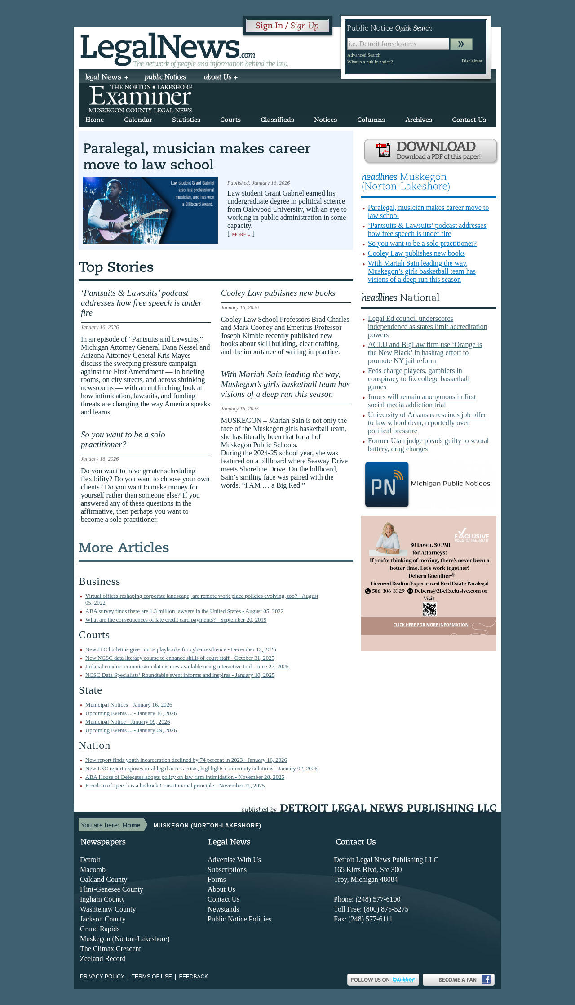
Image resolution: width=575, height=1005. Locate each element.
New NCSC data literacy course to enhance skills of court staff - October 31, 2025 (179, 658)
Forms (217, 879)
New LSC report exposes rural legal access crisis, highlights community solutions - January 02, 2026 (201, 768)
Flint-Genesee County (111, 889)
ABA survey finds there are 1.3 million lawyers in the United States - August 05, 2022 (184, 611)
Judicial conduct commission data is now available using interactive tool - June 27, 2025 (187, 666)
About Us (221, 889)
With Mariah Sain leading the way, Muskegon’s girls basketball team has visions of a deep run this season (422, 271)
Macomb (93, 869)
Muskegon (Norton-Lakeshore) (125, 939)
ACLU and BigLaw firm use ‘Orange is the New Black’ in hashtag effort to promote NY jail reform (425, 353)
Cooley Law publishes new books (416, 253)
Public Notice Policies (239, 919)
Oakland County (103, 879)
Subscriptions (227, 869)
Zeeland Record (103, 958)
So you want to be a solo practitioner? (422, 243)
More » (240, 234)
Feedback (193, 977)
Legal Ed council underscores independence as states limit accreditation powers (427, 326)
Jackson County (103, 919)
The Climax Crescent (110, 948)
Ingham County (102, 899)
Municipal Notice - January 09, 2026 (127, 722)
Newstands (223, 909)
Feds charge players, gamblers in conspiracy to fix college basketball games (419, 379)
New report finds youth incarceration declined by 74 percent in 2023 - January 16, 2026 (186, 760)
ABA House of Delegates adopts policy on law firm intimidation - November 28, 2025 (184, 777)
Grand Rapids (99, 929)
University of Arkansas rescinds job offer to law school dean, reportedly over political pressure (427, 423)
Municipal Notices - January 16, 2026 (128, 705)
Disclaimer (472, 60)
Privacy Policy (102, 977)
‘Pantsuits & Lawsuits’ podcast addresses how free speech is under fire (427, 229)
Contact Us (224, 899)
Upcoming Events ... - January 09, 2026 (131, 730)
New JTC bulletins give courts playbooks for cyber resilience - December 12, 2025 (180, 649)
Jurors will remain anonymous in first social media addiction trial (422, 401)
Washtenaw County (108, 909)
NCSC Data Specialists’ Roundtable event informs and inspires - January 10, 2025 (179, 675)
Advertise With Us (234, 859)
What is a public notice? (370, 61)
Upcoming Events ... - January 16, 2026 (131, 713)
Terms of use (152, 977)
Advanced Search (363, 55)
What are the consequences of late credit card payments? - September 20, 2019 (175, 620)
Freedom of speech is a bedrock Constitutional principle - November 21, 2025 (175, 786)
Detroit (90, 859)
